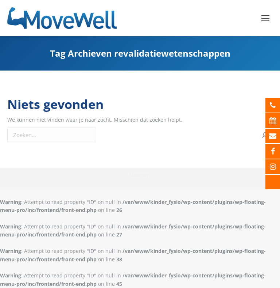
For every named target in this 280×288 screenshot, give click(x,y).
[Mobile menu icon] (265, 18)
